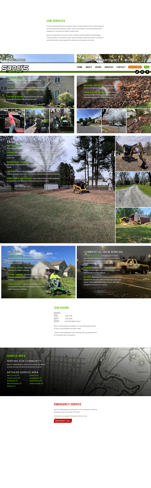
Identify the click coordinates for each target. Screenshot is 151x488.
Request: (38, 466)
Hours (98, 4)
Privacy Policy (111, 458)
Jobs (147, 4)
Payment (81, 458)
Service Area (66, 468)
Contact (120, 4)
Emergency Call (63, 357)
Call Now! (37, 462)
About (88, 4)
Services (109, 4)
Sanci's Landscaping (78, 486)
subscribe (100, 468)
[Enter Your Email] (108, 463)
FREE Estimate (135, 4)
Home (79, 4)
